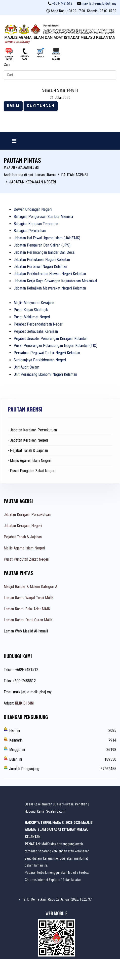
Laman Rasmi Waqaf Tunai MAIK (28, 597)
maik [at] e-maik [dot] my (98, 3)
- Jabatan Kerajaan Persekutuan (32, 430)
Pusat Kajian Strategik (31, 309)
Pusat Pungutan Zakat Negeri (26, 559)
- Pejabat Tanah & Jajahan (28, 450)
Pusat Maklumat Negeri (32, 317)
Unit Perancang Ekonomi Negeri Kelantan (45, 374)
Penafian (81, 804)
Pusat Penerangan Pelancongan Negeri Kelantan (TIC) (55, 345)
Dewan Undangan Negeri (33, 209)
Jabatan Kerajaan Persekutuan (27, 514)
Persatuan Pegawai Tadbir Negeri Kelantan (47, 352)
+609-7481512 (62, 3)
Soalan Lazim (55, 811)
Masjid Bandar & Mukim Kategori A (30, 586)
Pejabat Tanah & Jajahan (23, 537)
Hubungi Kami (34, 811)
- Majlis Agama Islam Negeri (29, 460)
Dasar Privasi (63, 804)
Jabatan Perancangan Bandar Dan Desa (44, 252)
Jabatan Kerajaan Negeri (23, 525)
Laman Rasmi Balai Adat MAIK (27, 609)
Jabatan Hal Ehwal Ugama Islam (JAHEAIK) (47, 238)
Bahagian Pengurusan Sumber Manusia (43, 216)
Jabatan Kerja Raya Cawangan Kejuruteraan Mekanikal (55, 281)
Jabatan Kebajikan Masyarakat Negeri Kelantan (50, 288)
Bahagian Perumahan (30, 230)
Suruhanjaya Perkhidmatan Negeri (40, 360)
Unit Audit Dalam (26, 367)
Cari (7, 64)
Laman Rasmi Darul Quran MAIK (28, 620)
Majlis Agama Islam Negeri (24, 548)
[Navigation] (14, 141)
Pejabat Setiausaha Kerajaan (36, 331)
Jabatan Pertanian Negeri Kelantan (40, 266)
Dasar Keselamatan (38, 804)
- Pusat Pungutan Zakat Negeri (31, 470)
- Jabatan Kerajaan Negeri (28, 440)
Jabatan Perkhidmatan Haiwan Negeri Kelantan (50, 273)
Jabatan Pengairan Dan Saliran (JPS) (42, 245)
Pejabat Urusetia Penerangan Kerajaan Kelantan (50, 338)
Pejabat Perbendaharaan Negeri (38, 324)
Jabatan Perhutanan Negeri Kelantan (42, 259)
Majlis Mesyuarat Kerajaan (34, 302)
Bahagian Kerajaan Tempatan (36, 223)
